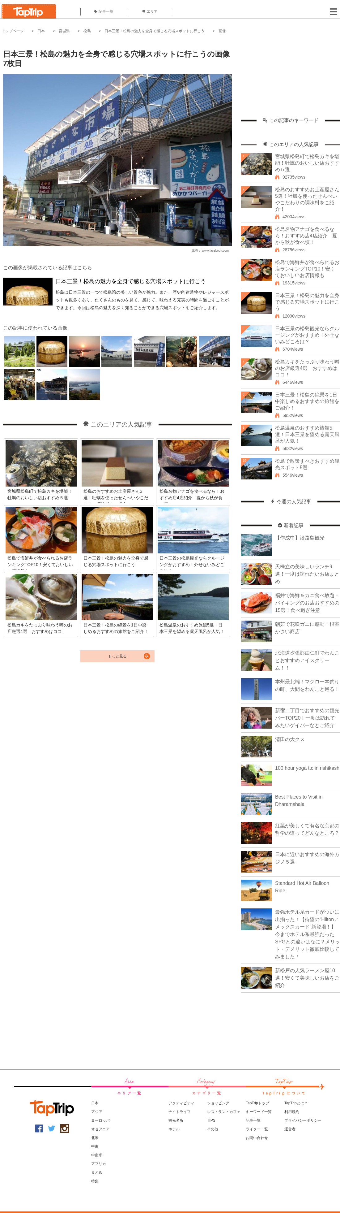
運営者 (289, 1129)
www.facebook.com (215, 250)
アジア (96, 1112)
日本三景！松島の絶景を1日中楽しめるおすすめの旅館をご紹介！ (307, 401)
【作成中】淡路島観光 (300, 537)
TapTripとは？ (296, 1103)
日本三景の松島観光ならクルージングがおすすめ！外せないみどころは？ (307, 335)
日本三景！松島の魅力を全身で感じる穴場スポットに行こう (154, 31)
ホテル (174, 1129)
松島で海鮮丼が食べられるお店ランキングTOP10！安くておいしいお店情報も (307, 269)
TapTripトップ (257, 1103)
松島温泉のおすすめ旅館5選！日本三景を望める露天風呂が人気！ (307, 434)
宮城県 (64, 31)
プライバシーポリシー (302, 1120)
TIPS (211, 1120)
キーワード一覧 (259, 1112)
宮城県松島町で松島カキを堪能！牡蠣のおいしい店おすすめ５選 (307, 163)
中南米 (96, 1155)
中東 (95, 1146)
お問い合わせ (257, 1138)
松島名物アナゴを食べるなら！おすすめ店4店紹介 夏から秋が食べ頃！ (306, 236)
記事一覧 (103, 11)
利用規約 (291, 1112)
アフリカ (98, 1164)
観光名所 (175, 1120)
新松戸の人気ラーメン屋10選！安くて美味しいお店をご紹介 (307, 978)
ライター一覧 (257, 1129)
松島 (87, 31)
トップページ (13, 31)
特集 (95, 1181)
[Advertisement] (290, 79)
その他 (212, 1129)
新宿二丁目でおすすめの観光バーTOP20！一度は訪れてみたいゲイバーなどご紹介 (307, 718)
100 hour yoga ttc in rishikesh (307, 768)
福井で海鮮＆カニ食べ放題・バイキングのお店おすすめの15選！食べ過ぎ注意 (307, 603)
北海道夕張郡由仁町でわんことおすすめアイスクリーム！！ (307, 660)
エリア (150, 11)
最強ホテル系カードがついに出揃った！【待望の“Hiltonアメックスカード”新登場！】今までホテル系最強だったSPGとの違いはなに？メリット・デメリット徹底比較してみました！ (307, 934)
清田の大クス (290, 739)
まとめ (96, 1172)
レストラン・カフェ (223, 1112)
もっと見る (117, 656)
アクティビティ (181, 1103)
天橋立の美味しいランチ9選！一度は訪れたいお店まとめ (307, 574)
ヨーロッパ (100, 1120)
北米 (95, 1138)
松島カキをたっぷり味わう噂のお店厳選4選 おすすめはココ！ (307, 368)
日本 (41, 31)
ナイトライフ (179, 1112)
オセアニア (100, 1129)
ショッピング (218, 1103)
